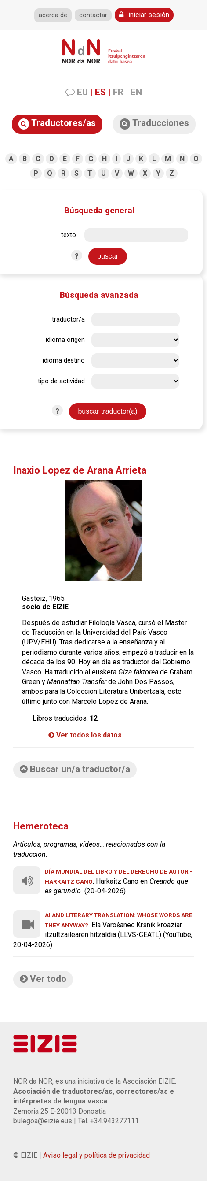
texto (68, 235)
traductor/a (68, 319)
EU (82, 92)
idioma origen (65, 340)
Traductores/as (57, 124)
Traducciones (154, 124)
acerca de (53, 15)
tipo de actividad (61, 381)
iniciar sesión (144, 15)
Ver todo (43, 979)
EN (136, 92)
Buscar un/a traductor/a (75, 769)
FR (118, 92)
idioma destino (64, 360)
